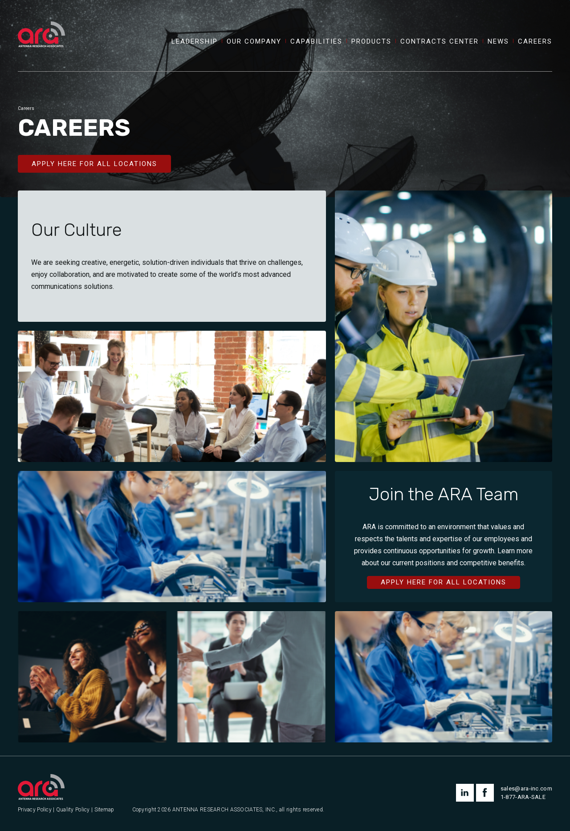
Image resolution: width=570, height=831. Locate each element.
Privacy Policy (35, 810)
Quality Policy (73, 810)
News (498, 41)
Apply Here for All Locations (94, 164)
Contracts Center (439, 41)
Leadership (194, 41)
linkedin (465, 793)
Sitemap (104, 810)
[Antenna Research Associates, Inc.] (41, 24)
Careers (535, 41)
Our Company (254, 41)
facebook (485, 793)
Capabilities (316, 41)
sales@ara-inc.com (526, 788)
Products (371, 41)
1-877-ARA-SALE (523, 797)
